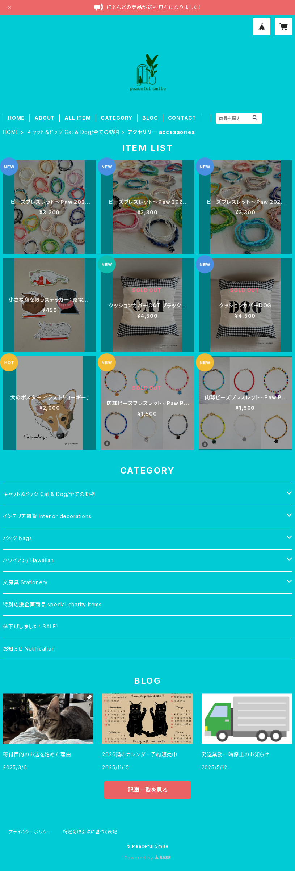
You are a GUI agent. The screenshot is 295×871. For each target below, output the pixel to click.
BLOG (150, 118)
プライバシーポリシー (30, 831)
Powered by (148, 858)
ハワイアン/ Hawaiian (28, 560)
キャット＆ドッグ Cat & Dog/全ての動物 (73, 132)
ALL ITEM (77, 118)
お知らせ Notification (29, 648)
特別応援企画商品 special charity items (52, 604)
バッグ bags (17, 538)
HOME (16, 118)
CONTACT (182, 118)
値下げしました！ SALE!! (31, 626)
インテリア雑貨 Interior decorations (47, 516)
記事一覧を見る (148, 790)
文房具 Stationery (25, 582)
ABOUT (44, 118)
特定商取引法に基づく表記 (90, 831)
